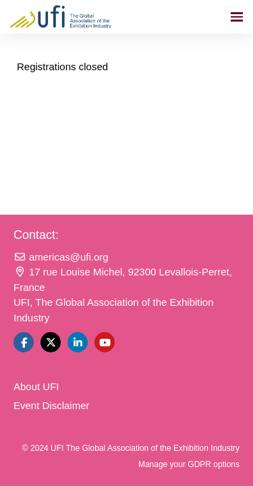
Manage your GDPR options (189, 464)
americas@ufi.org (61, 257)
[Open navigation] (237, 16)
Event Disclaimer (51, 405)
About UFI (36, 386)
